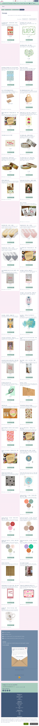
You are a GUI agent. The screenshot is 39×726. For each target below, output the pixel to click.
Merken (34, 3)
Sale (31, 3)
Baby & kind (26, 3)
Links (19, 714)
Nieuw (3, 6)
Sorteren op (25, 19)
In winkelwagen (28, 62)
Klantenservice (19, 694)
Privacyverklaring (19, 699)
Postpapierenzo (19, 710)
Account (19, 695)
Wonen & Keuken (20, 3)
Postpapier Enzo (5, 3)
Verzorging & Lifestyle (12, 3)
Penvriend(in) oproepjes (19, 711)
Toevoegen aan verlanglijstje (25, 64)
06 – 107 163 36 (19, 719)
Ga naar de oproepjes (19, 656)
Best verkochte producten (19, 707)
